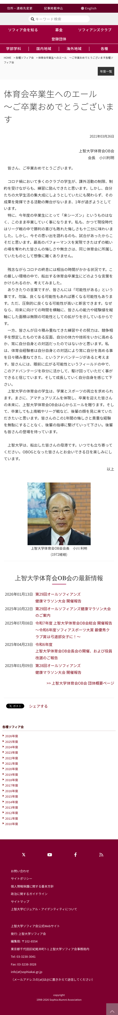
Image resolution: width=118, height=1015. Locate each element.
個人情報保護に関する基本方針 (32, 886)
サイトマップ (20, 901)
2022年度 (11, 758)
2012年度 (11, 812)
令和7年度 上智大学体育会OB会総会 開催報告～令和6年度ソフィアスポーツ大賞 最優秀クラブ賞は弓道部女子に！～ (73, 629)
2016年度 (11, 791)
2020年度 (11, 769)
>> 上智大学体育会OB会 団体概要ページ (80, 683)
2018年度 (11, 780)
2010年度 (11, 824)
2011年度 (11, 818)
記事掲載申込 (53, 8)
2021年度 (11, 763)
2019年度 (11, 774)
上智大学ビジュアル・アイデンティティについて (44, 909)
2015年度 (11, 796)
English (91, 8)
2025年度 (11, 741)
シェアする (38, 706)
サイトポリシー (21, 878)
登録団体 (59, 38)
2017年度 (11, 785)
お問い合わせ (20, 871)
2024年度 (11, 747)
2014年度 (11, 802)
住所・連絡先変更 (20, 8)
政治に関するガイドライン (29, 894)
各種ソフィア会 (25, 57)
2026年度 (11, 736)
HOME (7, 57)
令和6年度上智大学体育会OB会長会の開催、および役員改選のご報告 (73, 651)
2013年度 (11, 807)
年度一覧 (106, 71)
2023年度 (11, 752)
